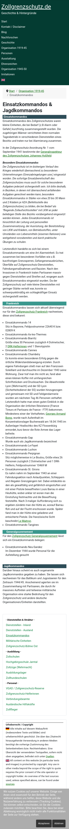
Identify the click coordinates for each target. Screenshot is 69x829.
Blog (4, 32)
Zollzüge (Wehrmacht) (19, 667)
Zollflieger (12, 709)
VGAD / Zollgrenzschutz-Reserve (25, 688)
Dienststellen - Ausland (19, 630)
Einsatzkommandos (17, 635)
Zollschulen (13, 656)
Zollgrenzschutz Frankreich (32, 311)
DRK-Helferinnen (17, 346)
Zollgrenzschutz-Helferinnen (22, 693)
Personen (7, 53)
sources (10, 784)
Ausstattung (8, 58)
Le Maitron (24, 521)
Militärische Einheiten (18, 640)
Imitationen (8, 74)
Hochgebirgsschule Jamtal (21, 662)
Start (4, 21)
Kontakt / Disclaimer (13, 26)
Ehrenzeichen (9, 64)
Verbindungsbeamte (18, 699)
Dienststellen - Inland (18, 625)
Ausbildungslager (16, 672)
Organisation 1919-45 (14, 48)
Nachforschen (9, 37)
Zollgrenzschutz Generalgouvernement (34, 536)
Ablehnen (58, 823)
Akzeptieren (44, 823)
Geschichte (8, 42)
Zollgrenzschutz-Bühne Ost (22, 646)
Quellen (50, 756)
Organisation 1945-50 (14, 69)
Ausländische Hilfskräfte (20, 704)
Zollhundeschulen (16, 678)
